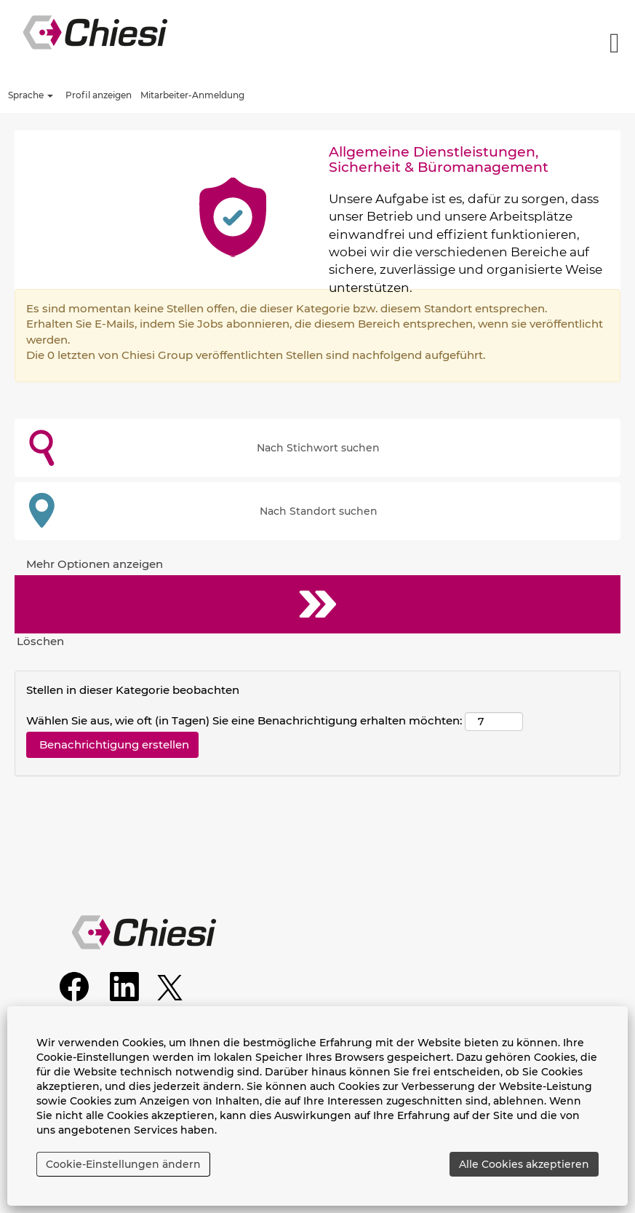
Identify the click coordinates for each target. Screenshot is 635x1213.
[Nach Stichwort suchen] (317, 448)
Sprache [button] (30, 95)
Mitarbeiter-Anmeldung (192, 95)
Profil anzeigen (98, 95)
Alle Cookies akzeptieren (524, 1164)
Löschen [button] (40, 641)
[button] (529, 43)
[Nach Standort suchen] (317, 511)
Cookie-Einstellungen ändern (123, 1164)
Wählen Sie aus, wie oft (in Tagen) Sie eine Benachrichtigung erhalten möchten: (244, 720)
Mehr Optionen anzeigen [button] (94, 564)
